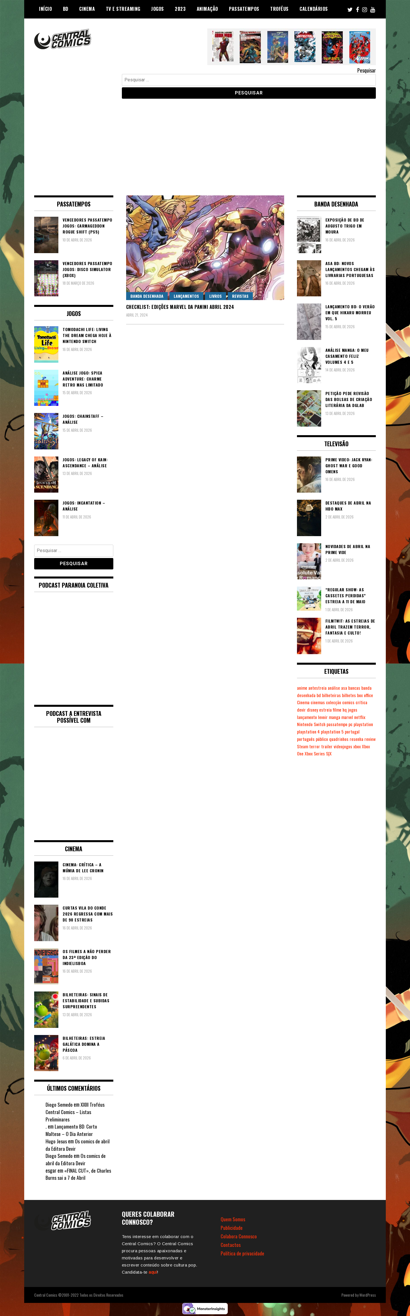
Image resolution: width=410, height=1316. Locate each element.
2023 (180, 8)
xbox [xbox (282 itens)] (370, 746)
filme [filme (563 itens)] (351, 709)
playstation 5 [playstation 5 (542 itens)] (334, 731)
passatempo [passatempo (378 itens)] (338, 724)
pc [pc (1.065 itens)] (352, 724)
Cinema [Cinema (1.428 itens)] (321, 702)
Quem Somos (233, 1219)
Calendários (314, 8)
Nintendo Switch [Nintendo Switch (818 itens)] (312, 724)
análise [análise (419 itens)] (336, 687)
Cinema (87, 8)
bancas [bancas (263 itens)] (357, 687)
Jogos (157, 8)
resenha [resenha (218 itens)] (359, 739)
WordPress (367, 1295)
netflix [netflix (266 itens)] (363, 717)
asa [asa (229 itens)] (347, 687)
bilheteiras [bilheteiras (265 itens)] (345, 695)
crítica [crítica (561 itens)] (303, 709)
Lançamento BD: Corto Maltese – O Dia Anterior (71, 1130)
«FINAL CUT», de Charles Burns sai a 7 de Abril (79, 1174)
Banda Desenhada (146, 296)
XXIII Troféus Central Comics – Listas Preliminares (75, 1112)
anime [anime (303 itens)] (302, 687)
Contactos (231, 1244)
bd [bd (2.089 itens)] (332, 695)
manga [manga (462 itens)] (336, 717)
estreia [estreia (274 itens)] (339, 709)
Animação (207, 8)
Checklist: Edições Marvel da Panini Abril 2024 (180, 306)
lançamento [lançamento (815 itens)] (307, 717)
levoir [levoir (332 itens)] (324, 717)
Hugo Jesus (56, 1141)
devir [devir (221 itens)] (314, 709)
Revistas (240, 296)
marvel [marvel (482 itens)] (350, 717)
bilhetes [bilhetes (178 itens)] (363, 695)
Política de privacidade (242, 1253)
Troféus (279, 8)
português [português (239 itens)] (306, 739)
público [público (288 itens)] (322, 739)
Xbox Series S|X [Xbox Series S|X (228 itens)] (327, 753)
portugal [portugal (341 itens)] (354, 731)
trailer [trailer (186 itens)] (340, 746)
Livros (215, 296)
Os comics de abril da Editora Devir (78, 1144)
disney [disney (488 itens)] (325, 709)
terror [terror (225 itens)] (327, 746)
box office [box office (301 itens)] (305, 702)
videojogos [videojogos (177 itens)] (356, 746)
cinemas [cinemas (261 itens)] (336, 702)
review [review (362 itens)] (302, 746)
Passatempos (244, 8)
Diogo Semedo (59, 1104)
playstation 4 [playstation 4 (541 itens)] (309, 731)
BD (65, 8)
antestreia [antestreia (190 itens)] (318, 687)
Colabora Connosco (239, 1236)
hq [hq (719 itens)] (358, 709)
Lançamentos (186, 296)
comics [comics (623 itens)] (368, 702)
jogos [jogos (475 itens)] (367, 709)
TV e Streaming (123, 8)
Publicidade (232, 1227)
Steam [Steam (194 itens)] (315, 746)
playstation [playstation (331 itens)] (366, 724)
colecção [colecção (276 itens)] (352, 702)
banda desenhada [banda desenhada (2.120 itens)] (313, 695)
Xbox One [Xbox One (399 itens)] (305, 753)
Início (45, 8)
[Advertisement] (205, 143)
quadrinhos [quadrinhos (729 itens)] (340, 739)
